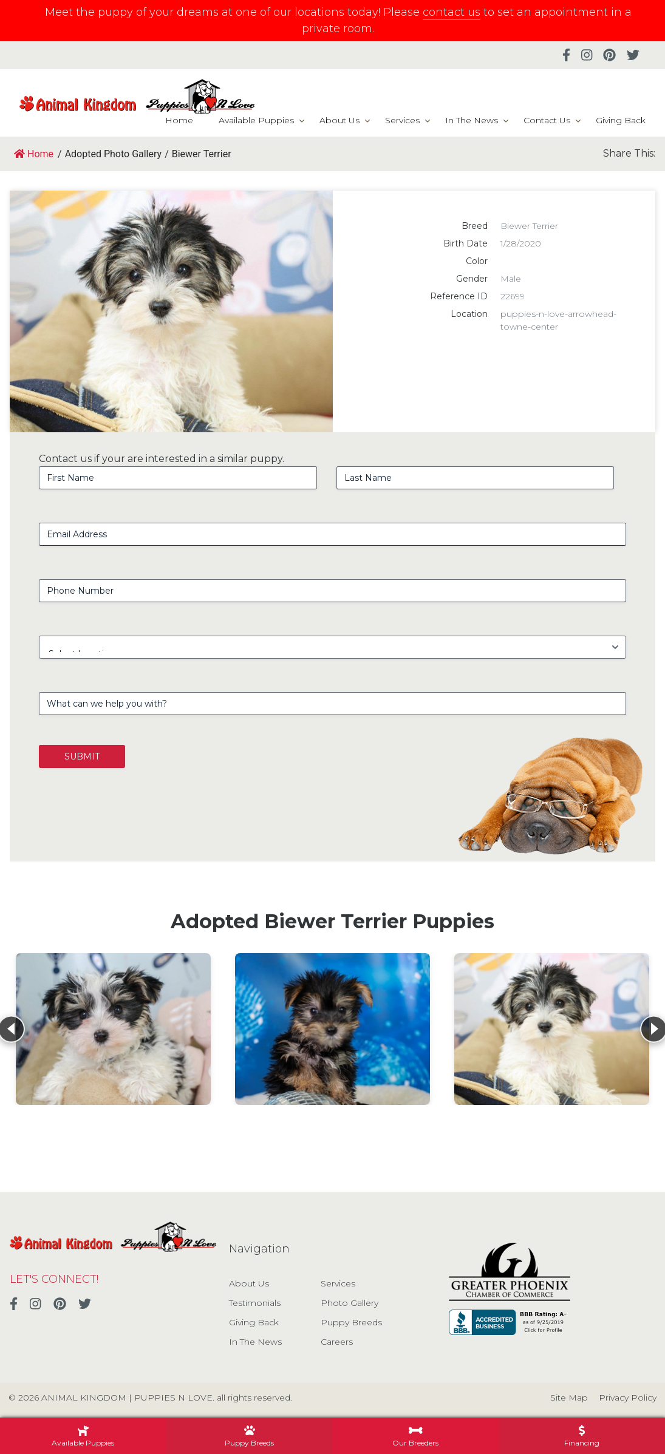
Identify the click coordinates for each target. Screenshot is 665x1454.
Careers (337, 1341)
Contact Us (546, 120)
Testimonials (255, 1302)
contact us (451, 12)
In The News (471, 120)
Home (179, 120)
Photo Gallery (349, 1302)
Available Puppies (256, 120)
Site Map (569, 1397)
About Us (339, 120)
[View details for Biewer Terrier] (113, 1029)
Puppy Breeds (351, 1322)
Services (402, 120)
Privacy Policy (627, 1397)
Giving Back (621, 120)
